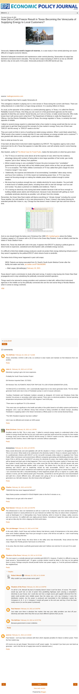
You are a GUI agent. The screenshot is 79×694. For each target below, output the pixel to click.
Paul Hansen (10, 508)
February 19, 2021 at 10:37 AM (32, 555)
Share (4, 344)
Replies (10, 571)
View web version (39, 688)
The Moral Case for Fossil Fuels (29, 152)
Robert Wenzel (16, 575)
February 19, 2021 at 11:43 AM (34, 575)
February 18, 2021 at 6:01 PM (21, 487)
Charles (8, 487)
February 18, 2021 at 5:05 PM (25, 448)
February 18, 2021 (33, 268)
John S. (8, 369)
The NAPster (10, 355)
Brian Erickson (11, 429)
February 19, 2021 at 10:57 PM (31, 620)
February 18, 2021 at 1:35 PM (27, 429)
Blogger (43, 692)
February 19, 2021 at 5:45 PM (30, 609)
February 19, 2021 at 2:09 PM (36, 587)
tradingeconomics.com (15, 96)
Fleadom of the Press (13, 555)
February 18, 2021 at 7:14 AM (25, 355)
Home (39, 684)
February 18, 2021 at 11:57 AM (22, 369)
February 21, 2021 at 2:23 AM (21, 635)
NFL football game (52, 236)
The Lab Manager (12, 528)
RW (3, 288)
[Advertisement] (39, 313)
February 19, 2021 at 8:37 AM (28, 528)
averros (8, 635)
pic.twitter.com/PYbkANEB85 (35, 264)
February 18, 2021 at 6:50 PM (25, 508)
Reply (8, 363)
